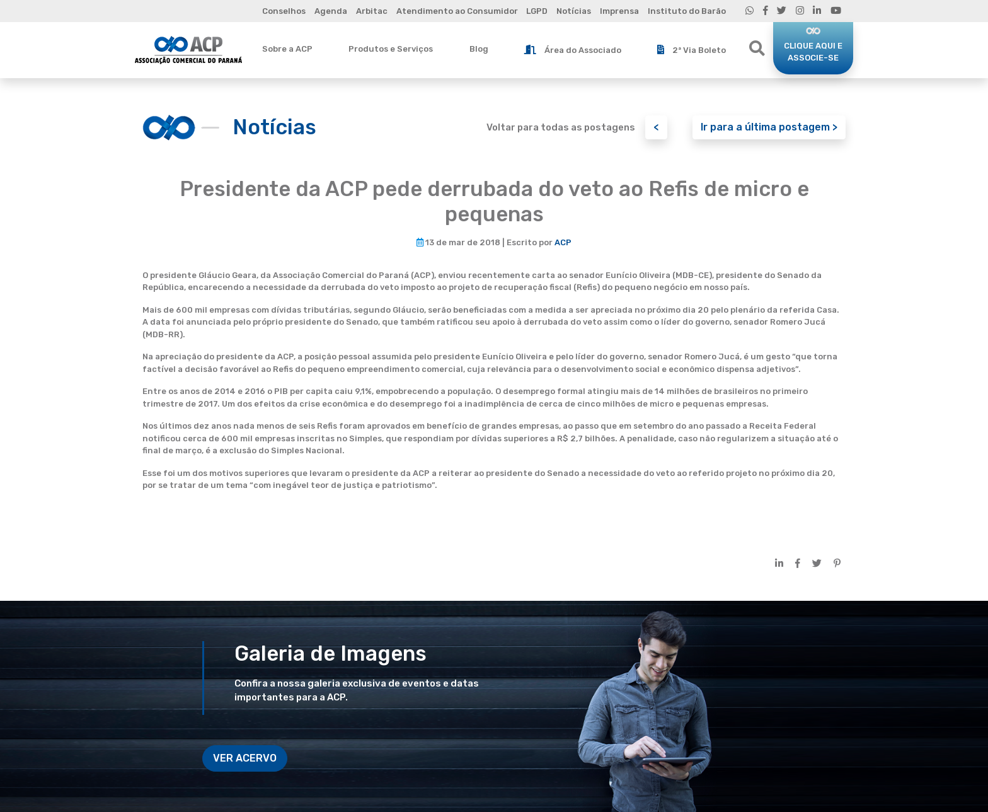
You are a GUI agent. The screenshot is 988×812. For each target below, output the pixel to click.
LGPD (537, 11)
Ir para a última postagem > (769, 127)
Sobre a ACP (287, 49)
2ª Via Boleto (691, 49)
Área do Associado (572, 49)
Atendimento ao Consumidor (457, 11)
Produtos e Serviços (390, 49)
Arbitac (372, 11)
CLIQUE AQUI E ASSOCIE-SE (813, 52)
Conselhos (284, 11)
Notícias (573, 11)
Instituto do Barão (687, 11)
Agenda (330, 11)
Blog (478, 49)
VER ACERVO (245, 758)
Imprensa (619, 11)
